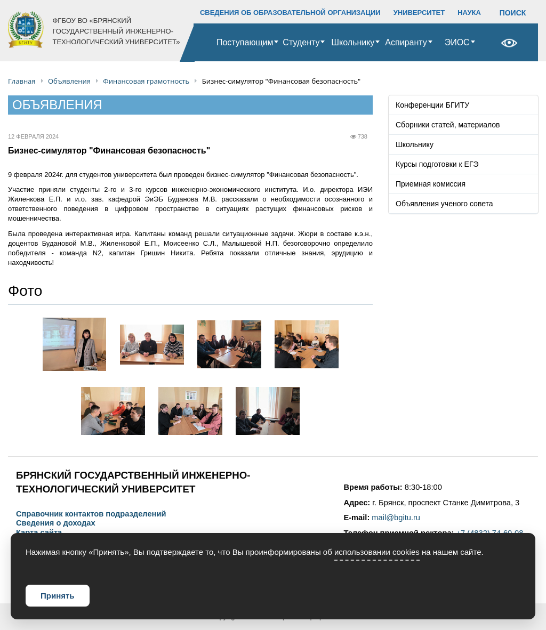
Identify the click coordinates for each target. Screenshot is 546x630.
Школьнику (352, 42)
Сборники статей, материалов (448, 124)
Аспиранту (406, 42)
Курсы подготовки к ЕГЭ (437, 164)
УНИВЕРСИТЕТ (419, 13)
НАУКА (469, 13)
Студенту (301, 42)
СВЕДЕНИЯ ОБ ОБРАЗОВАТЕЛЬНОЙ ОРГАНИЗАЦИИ (290, 13)
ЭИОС (457, 42)
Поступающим (245, 42)
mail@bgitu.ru (396, 517)
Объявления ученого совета (444, 203)
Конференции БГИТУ (432, 105)
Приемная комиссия (430, 184)
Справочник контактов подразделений (91, 514)
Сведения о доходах (55, 523)
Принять (58, 595)
